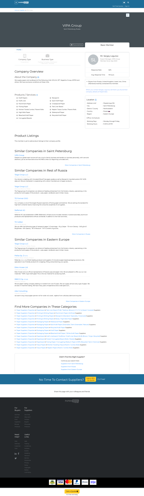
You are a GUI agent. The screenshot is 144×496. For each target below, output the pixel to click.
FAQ (16, 439)
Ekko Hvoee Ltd (21, 267)
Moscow (17, 177)
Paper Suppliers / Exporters (25, 310)
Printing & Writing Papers (45, 313)
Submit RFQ (91, 379)
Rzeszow (17, 281)
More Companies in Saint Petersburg (77, 165)
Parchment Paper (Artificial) (69, 313)
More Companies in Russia (81, 234)
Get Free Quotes (117, 6)
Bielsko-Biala (19, 258)
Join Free (27, 413)
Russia (33, 246)
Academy (27, 451)
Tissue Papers (41, 345)
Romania (23, 293)
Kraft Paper (58, 330)
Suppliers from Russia (68, 366)
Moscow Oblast (25, 177)
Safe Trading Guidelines (27, 442)
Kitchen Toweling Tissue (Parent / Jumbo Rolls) (66, 345)
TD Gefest (19, 222)
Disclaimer (27, 458)
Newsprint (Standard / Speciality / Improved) (74, 316)
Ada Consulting (21, 291)
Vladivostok (18, 270)
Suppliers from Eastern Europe (71, 369)
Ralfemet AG (20, 210)
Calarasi (17, 293)
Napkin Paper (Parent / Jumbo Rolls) (63, 348)
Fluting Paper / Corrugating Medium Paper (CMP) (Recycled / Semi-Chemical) (76, 342)
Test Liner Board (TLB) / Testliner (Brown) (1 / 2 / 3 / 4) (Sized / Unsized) (73, 310)
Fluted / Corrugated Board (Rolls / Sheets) (63, 339)
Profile (19, 50)
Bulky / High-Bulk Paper (67, 319)
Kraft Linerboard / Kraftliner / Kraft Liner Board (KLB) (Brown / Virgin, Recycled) (76, 336)
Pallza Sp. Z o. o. (21, 256)
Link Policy (27, 470)
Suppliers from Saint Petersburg (72, 364)
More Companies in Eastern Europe (78, 301)
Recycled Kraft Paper (61, 327)
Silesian (26, 258)
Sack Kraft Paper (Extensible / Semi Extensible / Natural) (73, 324)
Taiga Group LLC (21, 175)
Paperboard (41, 310)
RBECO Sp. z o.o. (21, 279)
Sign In (127, 6)
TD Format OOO (21, 198)
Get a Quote (72, 491)
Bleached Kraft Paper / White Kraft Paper (68, 333)
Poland (31, 258)
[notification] (124, 2)
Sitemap (17, 441)
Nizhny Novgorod (20, 224)
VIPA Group (19, 155)
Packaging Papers (43, 322)
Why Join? (27, 415)
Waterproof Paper (60, 322)
